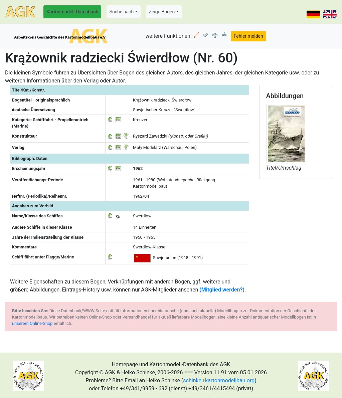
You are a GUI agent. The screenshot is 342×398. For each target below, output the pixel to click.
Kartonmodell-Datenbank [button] (72, 11)
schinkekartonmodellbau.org (218, 380)
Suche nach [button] (122, 11)
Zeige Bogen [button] (162, 11)
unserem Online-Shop (32, 323)
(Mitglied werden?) (221, 289)
